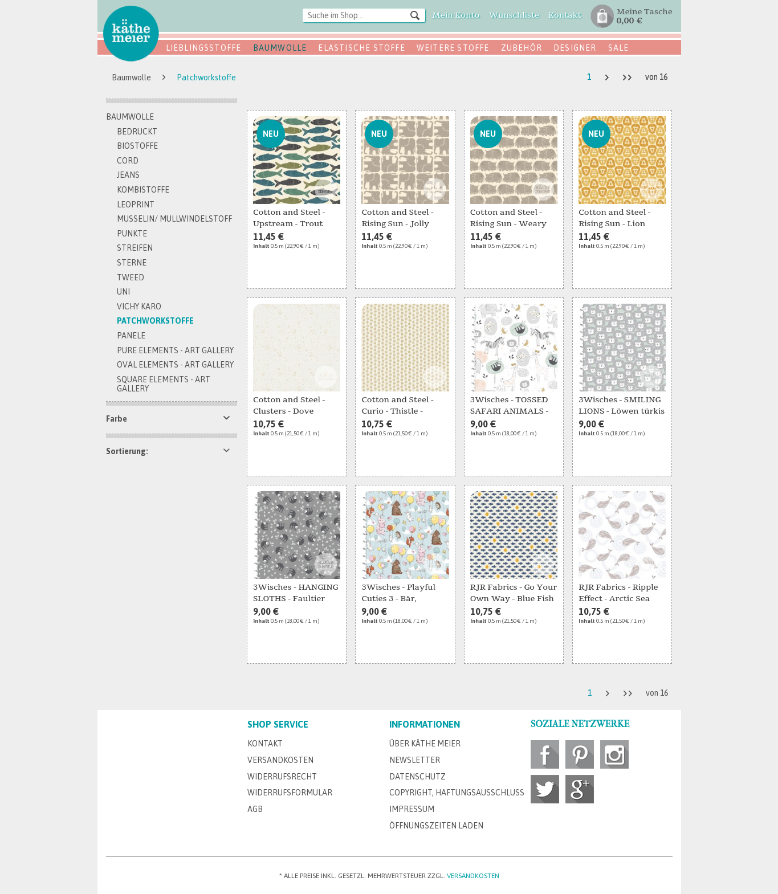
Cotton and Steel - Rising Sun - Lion (614, 218)
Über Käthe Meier (425, 743)
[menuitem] (364, 16)
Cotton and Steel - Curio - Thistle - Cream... (397, 406)
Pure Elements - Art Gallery (175, 350)
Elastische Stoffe (361, 47)
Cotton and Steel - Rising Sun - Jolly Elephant (397, 219)
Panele (131, 335)
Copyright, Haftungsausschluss (456, 792)
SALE (618, 47)
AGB (255, 809)
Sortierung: (127, 451)
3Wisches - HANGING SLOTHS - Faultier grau (295, 594)
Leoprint (135, 204)
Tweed (130, 277)
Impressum (411, 809)
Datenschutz (417, 776)
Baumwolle (280, 47)
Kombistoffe (143, 189)
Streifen (135, 247)
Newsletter (414, 760)
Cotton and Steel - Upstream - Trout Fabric (289, 219)
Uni (123, 291)
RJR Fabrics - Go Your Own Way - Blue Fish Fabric (513, 594)
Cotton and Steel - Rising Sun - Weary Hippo (508, 219)
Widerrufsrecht (282, 776)
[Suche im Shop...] (364, 15)
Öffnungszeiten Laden (436, 825)
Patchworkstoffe (155, 320)
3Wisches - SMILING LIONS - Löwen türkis (622, 405)
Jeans (128, 174)
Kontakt (265, 743)
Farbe (116, 418)
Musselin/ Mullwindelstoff (174, 218)
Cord (128, 160)
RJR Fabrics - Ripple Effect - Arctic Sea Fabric (618, 594)
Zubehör (521, 47)
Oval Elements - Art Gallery (175, 364)
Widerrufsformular (289, 792)
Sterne (131, 262)
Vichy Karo (139, 306)
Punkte (132, 233)
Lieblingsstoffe (204, 47)
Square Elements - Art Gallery (163, 384)
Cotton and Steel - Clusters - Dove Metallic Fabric (289, 406)
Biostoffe (137, 145)
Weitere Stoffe (453, 47)
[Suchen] (415, 15)
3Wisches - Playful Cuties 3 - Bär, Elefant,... (398, 594)
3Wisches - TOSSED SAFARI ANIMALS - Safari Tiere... (509, 406)
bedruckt (137, 131)
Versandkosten (280, 760)
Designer (575, 47)
